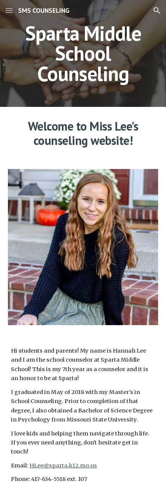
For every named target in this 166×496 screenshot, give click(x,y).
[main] (83, 53)
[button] (9, 10)
